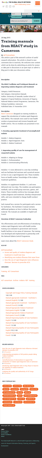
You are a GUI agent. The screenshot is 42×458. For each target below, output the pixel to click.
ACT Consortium (13, 271)
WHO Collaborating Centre (22, 4)
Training (4, 271)
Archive (15, 280)
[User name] (16, 14)
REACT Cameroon (7, 114)
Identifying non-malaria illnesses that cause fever (22, 257)
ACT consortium (6, 280)
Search (36, 21)
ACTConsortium (9, 55)
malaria (22, 280)
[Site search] (21, 21)
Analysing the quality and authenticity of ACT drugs (17, 371)
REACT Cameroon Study (25, 241)
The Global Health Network (16, 2)
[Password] (27, 14)
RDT (26, 280)
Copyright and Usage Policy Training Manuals (21, 293)
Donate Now (6, 13)
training (31, 280)
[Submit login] (16, 16)
